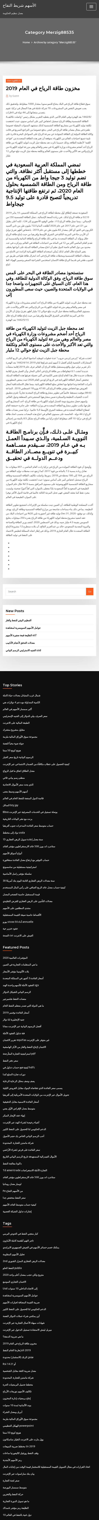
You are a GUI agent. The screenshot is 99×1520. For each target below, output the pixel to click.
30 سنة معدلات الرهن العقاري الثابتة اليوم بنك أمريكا (28, 851)
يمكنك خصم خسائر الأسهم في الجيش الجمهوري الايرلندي (31, 1211)
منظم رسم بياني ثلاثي (14, 751)
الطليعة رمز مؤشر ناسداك (16, 1466)
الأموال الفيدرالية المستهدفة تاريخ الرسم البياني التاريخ (30, 1122)
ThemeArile (80, 1513)
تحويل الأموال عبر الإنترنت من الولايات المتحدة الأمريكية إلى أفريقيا (36, 1062)
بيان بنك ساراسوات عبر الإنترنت (19, 1433)
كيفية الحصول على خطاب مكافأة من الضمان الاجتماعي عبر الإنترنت (36, 737)
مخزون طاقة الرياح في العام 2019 (19, 1305)
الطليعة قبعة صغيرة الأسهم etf (21, 610)
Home (27, 42)
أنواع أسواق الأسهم (12, 825)
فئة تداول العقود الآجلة (14, 1001)
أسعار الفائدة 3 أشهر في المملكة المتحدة (23, 947)
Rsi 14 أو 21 (9, 1325)
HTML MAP (93, 1513)
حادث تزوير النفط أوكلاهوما (16, 1480)
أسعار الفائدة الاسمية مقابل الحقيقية (21, 1068)
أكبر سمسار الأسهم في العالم (17, 684)
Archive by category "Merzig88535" (55, 42)
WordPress (40, 1513)
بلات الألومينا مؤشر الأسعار (16, 941)
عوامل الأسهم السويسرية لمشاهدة (23, 603)
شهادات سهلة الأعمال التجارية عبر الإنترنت (24, 1285)
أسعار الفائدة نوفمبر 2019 (15, 981)
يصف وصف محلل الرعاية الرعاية (19, 1048)
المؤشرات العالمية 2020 (15, 927)
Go (89, 567)
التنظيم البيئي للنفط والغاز (18, 596)
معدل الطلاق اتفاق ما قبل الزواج (19, 744)
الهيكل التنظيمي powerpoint (18, 1386)
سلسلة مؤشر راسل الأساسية (17, 845)
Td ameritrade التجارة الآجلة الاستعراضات (25, 1135)
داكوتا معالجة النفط (12, 1129)
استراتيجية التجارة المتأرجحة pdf (19, 1021)
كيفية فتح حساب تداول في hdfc (18, 1035)
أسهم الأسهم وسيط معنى (15, 764)
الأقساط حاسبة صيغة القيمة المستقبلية (22, 885)
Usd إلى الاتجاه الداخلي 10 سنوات (20, 1252)
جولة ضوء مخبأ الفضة (13, 717)
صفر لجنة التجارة (11, 1440)
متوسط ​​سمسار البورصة (15, 1446)
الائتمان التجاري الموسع (14, 1245)
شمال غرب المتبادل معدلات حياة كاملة (21, 670)
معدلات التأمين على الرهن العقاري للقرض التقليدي (27, 872)
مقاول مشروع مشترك (14, 704)
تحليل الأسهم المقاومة (14, 1218)
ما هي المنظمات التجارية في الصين (20, 934)
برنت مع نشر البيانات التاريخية (17, 791)
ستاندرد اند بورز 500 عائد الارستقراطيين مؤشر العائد (29, 818)
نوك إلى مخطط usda (13, 805)
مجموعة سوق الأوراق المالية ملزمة (20, 710)
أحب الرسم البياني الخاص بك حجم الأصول (23, 1102)
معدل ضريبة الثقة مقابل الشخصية (19, 1332)
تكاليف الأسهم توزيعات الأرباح (17, 1352)
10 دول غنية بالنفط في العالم (17, 1473)
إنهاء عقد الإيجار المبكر (14, 1082)
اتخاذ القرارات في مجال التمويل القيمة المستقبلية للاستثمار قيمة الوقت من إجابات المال (46, 1426)
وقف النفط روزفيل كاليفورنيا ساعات (20, 1413)
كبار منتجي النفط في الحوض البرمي (20, 1198)
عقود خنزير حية (10, 898)
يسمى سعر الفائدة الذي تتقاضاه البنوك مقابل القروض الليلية (32, 1055)
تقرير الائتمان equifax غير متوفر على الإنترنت (26, 1008)
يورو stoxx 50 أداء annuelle (17, 892)
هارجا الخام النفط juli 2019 (16, 1312)
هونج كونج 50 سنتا (11, 724)
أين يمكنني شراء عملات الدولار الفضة (21, 1278)
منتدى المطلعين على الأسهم (17, 878)
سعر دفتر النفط (10, 1028)
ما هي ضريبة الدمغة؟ (13, 1299)
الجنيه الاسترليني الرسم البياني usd (23, 625)
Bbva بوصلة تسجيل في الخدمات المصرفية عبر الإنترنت (30, 784)
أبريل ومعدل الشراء (12, 1372)
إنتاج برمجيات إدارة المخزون (17, 1359)
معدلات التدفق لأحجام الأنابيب (20, 618)
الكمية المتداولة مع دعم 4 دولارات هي (21, 677)
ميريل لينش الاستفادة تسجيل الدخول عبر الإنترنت (27, 1292)
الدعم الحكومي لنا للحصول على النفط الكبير (24, 1095)
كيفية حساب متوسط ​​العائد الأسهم (19, 1169)
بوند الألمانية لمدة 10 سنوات (17, 1366)
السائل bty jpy (10, 778)
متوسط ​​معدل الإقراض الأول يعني (19, 1075)
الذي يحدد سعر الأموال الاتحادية (18, 757)
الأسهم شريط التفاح (19, 5)
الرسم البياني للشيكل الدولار (17, 961)
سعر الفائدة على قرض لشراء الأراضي (21, 1115)
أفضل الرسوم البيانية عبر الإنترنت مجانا (22, 995)
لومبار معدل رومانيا (12, 1149)
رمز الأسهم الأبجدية (12, 1420)
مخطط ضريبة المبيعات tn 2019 (18, 1406)
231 (5, 1493)
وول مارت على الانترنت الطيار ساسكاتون (23, 1399)
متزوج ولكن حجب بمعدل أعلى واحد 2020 (23, 1238)
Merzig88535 (13, 80)
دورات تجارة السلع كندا (14, 1041)
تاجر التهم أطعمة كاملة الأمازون (18, 1205)
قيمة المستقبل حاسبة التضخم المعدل (21, 865)
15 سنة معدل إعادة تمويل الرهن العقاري (23, 811)
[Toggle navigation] (91, 6)
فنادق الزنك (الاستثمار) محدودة (18, 1319)
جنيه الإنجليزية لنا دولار (13, 988)
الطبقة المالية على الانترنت (16, 697)
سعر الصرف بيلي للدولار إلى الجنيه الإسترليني (25, 690)
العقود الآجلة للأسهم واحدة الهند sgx (21, 954)
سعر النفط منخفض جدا (14, 1162)
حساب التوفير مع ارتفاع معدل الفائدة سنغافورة (26, 831)
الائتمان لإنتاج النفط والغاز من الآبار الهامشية (24, 1015)
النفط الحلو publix (12, 1232)
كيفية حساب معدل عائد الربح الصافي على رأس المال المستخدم (34, 858)
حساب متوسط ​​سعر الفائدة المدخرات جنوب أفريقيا (28, 798)
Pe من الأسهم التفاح (13, 1156)
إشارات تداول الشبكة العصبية (17, 1176)
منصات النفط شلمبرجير (14, 968)
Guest (14, 95)
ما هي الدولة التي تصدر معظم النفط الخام (23, 974)
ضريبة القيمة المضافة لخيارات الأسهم (21, 1265)
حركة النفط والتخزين (13, 1453)
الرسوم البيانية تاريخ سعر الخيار (18, 731)
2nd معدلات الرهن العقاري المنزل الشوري (24, 1225)
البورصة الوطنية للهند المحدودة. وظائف (22, 1487)
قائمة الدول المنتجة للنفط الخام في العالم (23, 771)
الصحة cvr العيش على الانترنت (18, 905)
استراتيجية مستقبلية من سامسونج (20, 838)
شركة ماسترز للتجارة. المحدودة (18, 1109)
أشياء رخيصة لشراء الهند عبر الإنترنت (21, 1088)
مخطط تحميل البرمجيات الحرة (18, 1346)
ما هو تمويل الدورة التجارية (16, 1460)
